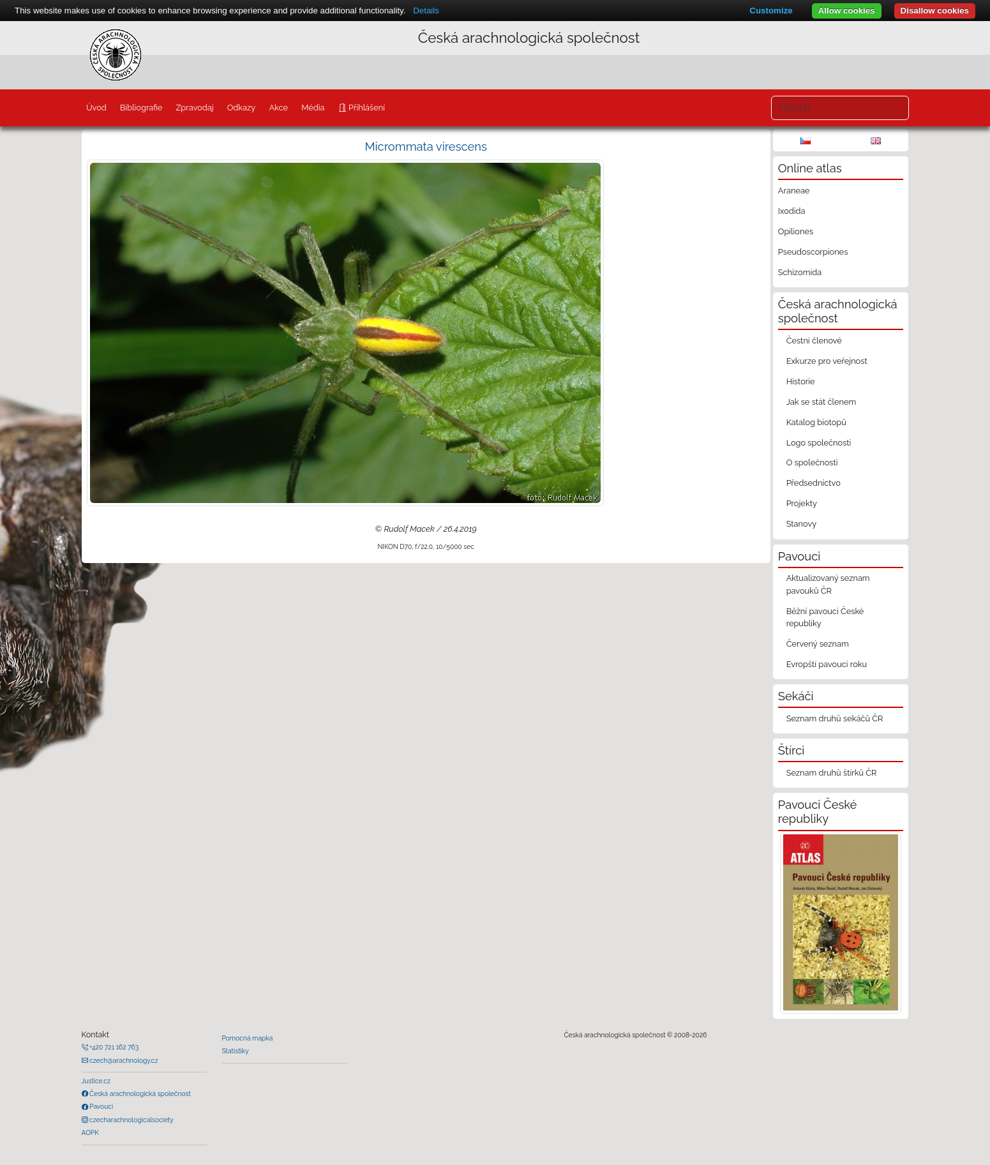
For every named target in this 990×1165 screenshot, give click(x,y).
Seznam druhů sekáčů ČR (834, 718)
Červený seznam (817, 644)
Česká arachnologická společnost (139, 1093)
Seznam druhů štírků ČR (831, 773)
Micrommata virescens (425, 146)
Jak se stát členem (821, 402)
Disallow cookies (935, 10)
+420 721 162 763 (113, 1047)
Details (426, 10)
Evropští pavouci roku (826, 664)
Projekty (801, 503)
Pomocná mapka (247, 1038)
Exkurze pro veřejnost (826, 361)
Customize (770, 10)
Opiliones (795, 231)
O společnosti (812, 462)
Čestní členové (814, 340)
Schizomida (799, 272)
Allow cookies (846, 10)
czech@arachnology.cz (123, 1060)
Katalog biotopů (816, 422)
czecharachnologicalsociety (131, 1120)
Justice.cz (96, 1081)
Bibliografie (141, 107)
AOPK (90, 1132)
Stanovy (801, 524)
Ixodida (792, 211)
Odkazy (241, 107)
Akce (278, 107)
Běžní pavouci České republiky (825, 617)
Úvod (96, 107)
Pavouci (101, 1106)
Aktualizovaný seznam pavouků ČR (828, 584)
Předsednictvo (813, 483)
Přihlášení (366, 107)
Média (312, 107)
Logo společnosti (818, 442)
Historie (800, 381)
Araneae (794, 190)
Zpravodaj (194, 107)
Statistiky (235, 1051)
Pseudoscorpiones (813, 252)
